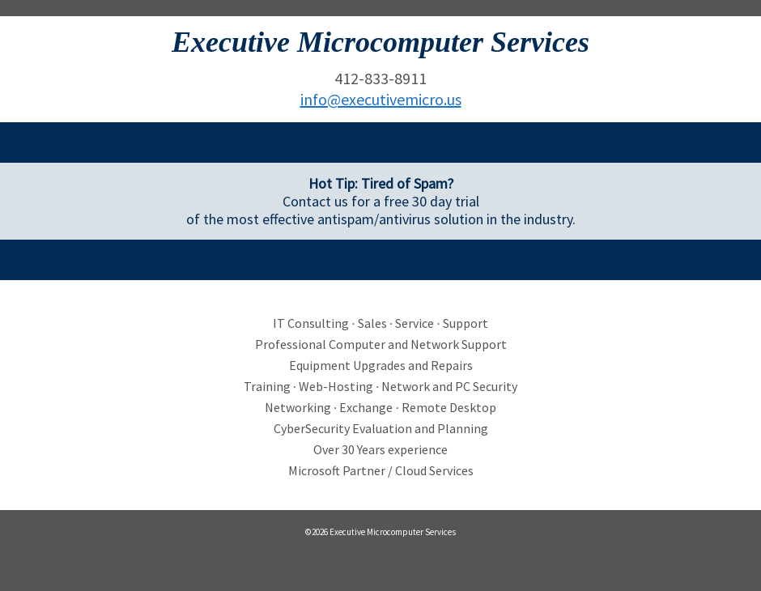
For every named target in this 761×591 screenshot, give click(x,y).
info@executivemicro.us (380, 99)
